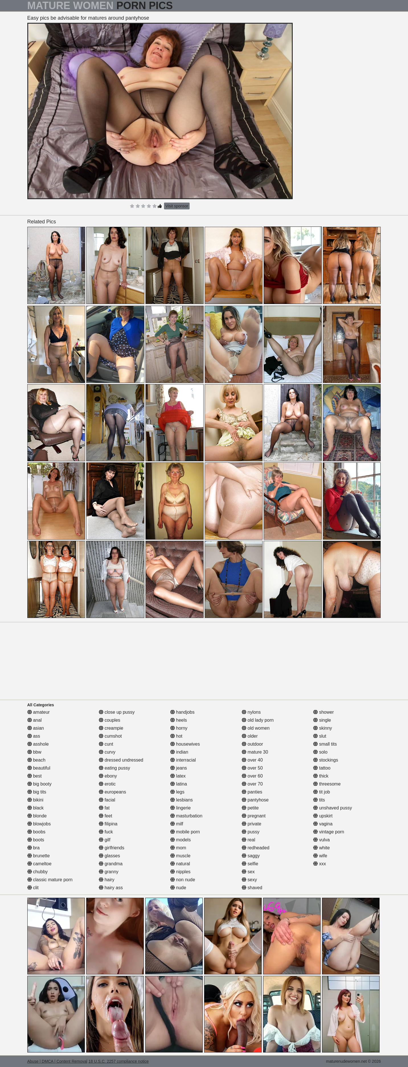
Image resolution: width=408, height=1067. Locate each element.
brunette (38, 855)
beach (36, 760)
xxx (319, 863)
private (251, 823)
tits (319, 799)
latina (178, 784)
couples (109, 720)
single (322, 720)
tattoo (321, 768)
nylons (251, 712)
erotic (107, 784)
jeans (178, 768)
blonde (37, 815)
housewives (185, 744)
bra (33, 847)
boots (35, 839)
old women (256, 728)
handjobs (182, 712)
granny (108, 871)
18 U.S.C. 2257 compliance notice (119, 1061)
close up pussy (117, 712)
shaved (252, 887)
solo (320, 752)
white (321, 847)
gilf (104, 839)
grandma (111, 863)
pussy (250, 831)
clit (33, 887)
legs (177, 791)
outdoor (252, 744)
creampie (111, 728)
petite (250, 807)
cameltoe (39, 863)
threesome (327, 784)
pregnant (254, 815)
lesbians (181, 799)
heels (178, 720)
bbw (34, 752)
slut (319, 736)
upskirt (323, 815)
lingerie (180, 807)
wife (320, 855)
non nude (182, 879)
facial (107, 799)
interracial (183, 760)
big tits (36, 791)
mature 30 (255, 752)
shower (323, 712)
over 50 (252, 768)
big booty (39, 784)
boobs (36, 831)
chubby (37, 871)
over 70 (252, 784)
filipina (108, 823)
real (248, 839)
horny (178, 728)
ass (33, 736)
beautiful (38, 768)
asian (35, 728)
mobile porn (185, 831)
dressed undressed (121, 760)
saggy (251, 855)
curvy (107, 752)
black (35, 807)
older (250, 736)
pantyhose (255, 799)
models (180, 839)
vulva (321, 839)
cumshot (110, 736)
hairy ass (111, 887)
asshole (38, 744)
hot (176, 736)
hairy (106, 879)
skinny (322, 728)
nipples (180, 871)
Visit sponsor (176, 206)
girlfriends (111, 847)
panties (252, 791)
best (34, 776)
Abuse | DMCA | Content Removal (57, 1061)
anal (34, 720)
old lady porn (258, 720)
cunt (106, 744)
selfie (250, 863)
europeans (112, 791)
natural (180, 863)
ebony (108, 776)
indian (179, 752)
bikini (35, 799)
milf (176, 823)
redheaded (255, 847)
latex (178, 776)
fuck (106, 831)
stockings (325, 760)
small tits (325, 744)
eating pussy (114, 768)
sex (248, 871)
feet (105, 815)
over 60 (252, 776)
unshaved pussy (332, 807)
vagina (323, 823)
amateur (38, 712)
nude (178, 887)
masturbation (186, 815)
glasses (109, 855)
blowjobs (39, 823)
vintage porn (328, 831)
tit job (321, 791)
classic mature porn (50, 879)
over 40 (252, 760)
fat (104, 807)
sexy (249, 879)
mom (178, 847)
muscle (180, 855)
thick (320, 776)
